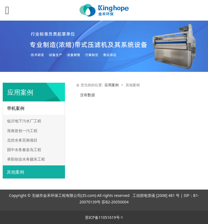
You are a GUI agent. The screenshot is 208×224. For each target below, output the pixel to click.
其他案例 (15, 172)
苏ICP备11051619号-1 (104, 217)
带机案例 (15, 108)
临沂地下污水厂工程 (24, 120)
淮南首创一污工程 (22, 130)
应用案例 (112, 85)
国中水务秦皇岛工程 (24, 149)
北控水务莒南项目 (22, 140)
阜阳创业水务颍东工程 (26, 159)
